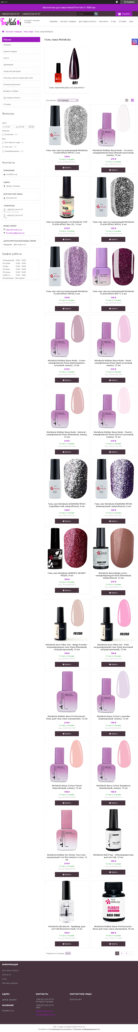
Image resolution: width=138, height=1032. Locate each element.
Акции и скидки (10, 51)
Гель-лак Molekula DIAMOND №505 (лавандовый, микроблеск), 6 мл (113, 505)
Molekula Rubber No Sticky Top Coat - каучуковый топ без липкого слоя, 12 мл (67, 857)
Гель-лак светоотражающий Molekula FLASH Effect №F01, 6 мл (67, 151)
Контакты (103, 21)
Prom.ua (81, 1027)
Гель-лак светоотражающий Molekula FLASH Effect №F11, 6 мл (113, 292)
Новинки (54, 21)
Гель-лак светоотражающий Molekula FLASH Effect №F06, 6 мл (67, 292)
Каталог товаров (68, 21)
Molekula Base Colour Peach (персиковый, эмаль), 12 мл (67, 786)
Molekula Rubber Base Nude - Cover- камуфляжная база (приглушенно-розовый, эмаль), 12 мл (67, 362)
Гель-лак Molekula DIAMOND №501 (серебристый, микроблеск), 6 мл (67, 505)
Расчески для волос (12, 84)
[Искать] (96, 13)
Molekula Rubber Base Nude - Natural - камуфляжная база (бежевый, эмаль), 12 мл (66, 434)
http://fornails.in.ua (14, 230)
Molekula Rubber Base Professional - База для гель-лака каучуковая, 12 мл (66, 717)
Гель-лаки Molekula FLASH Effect (67, 88)
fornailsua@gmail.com (15, 233)
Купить (68, 168)
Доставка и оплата (87, 21)
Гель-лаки (28, 32)
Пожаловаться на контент (61, 1029)
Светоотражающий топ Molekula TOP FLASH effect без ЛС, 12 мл (66, 223)
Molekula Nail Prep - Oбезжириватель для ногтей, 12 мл (113, 856)
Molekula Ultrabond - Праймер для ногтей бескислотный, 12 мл (66, 927)
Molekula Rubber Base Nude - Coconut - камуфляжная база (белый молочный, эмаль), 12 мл (113, 152)
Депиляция (8, 65)
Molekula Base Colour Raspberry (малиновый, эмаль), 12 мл (113, 786)
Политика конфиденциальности (86, 1029)
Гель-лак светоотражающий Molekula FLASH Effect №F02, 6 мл (113, 223)
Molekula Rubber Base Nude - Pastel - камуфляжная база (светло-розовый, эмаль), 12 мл (113, 434)
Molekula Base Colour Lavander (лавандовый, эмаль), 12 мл (113, 717)
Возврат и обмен (11, 91)
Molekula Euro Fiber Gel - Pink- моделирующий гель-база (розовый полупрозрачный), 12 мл (113, 647)
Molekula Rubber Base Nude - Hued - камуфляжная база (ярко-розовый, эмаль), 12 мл (113, 362)
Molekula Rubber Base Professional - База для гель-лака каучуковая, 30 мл (113, 927)
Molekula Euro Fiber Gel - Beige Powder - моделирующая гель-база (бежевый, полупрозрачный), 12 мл (67, 647)
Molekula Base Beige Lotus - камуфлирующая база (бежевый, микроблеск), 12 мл (113, 575)
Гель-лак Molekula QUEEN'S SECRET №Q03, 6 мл (67, 574)
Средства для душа (12, 71)
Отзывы (122, 21)
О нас (113, 21)
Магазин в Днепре (10, 983)
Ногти (6, 58)
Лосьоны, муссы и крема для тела (18, 78)
